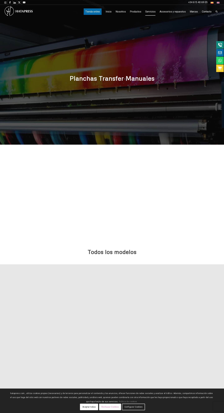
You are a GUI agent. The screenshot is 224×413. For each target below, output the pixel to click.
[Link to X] (19, 2)
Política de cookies (128, 402)
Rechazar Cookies (110, 407)
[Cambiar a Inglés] (218, 3)
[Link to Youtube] (24, 2)
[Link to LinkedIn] (14, 2)
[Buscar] (217, 12)
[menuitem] (212, 3)
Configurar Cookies (133, 407)
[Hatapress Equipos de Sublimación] (25, 12)
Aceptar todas (89, 407)
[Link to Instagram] (5, 2)
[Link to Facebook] (10, 2)
